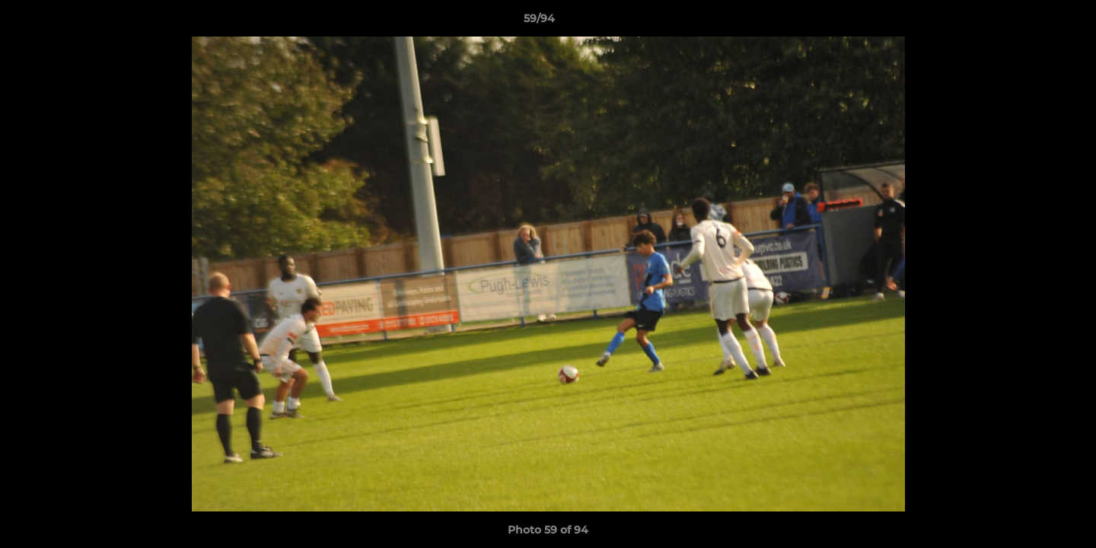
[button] (1032, 22)
